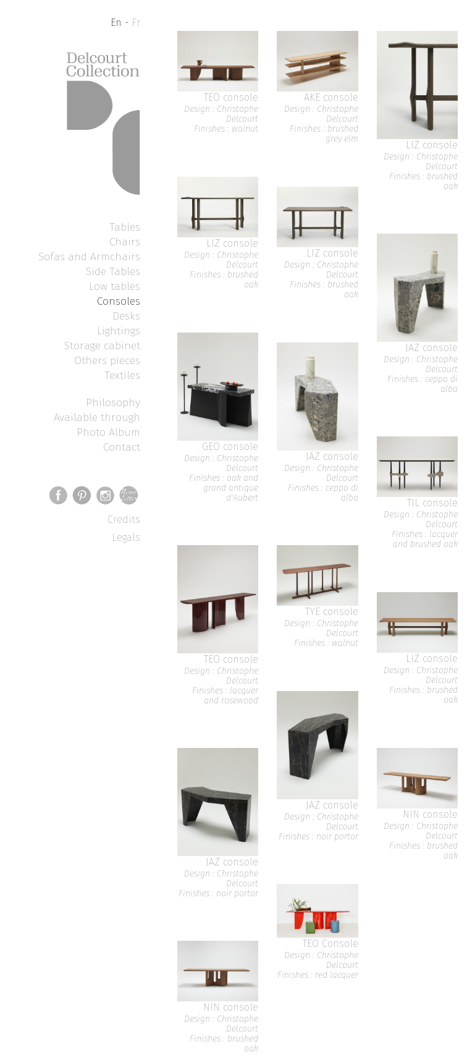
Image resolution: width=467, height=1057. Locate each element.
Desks (126, 315)
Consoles (118, 301)
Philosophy (113, 402)
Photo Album (108, 432)
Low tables (114, 286)
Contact (121, 446)
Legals (126, 537)
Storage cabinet (102, 345)
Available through (97, 417)
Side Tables (113, 271)
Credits (123, 519)
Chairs (124, 241)
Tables (124, 226)
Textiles (122, 375)
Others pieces (107, 360)
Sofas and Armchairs (89, 256)
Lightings (118, 330)
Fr (136, 22)
